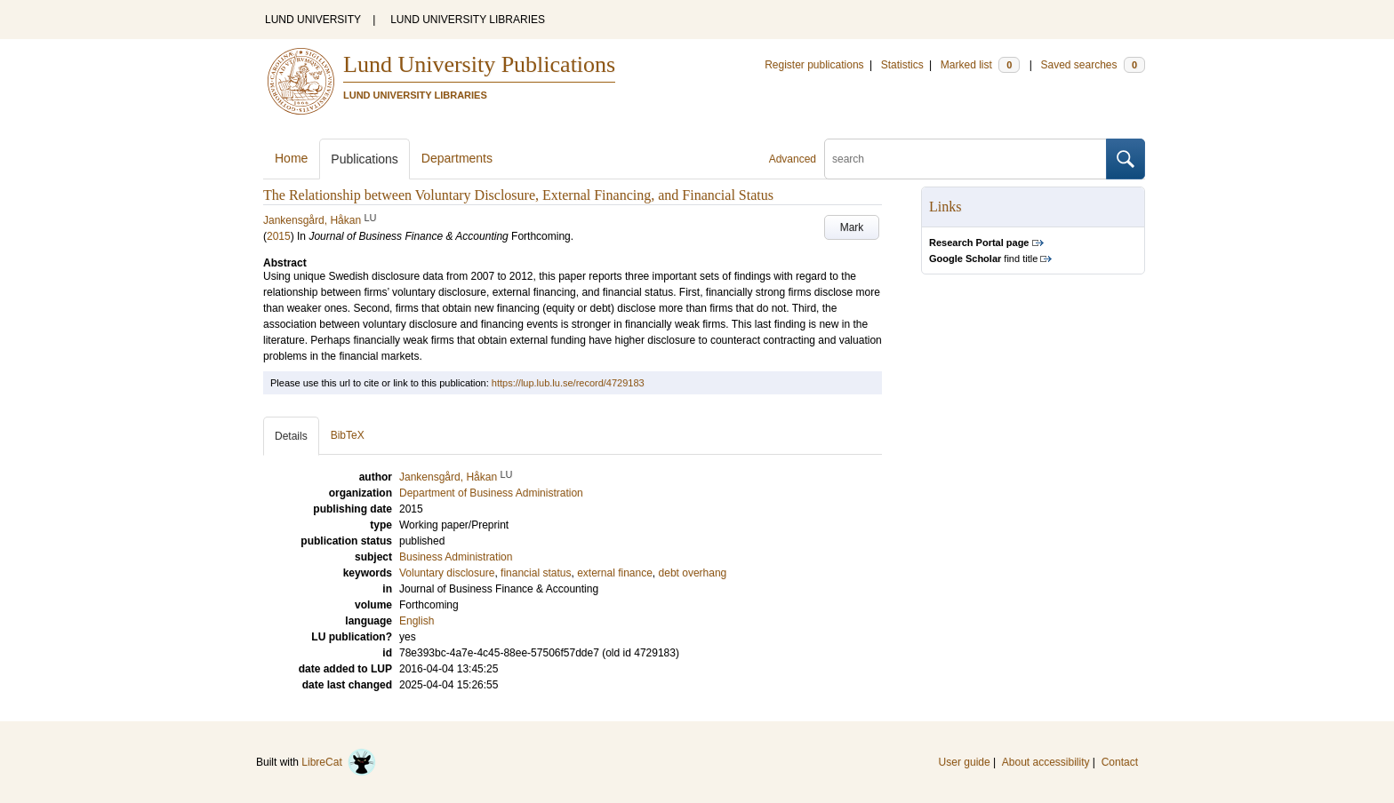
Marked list (980, 65)
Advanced (792, 159)
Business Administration (455, 557)
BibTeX (348, 435)
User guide (964, 762)
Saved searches (1092, 65)
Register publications (814, 65)
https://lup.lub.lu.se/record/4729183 (568, 383)
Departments (457, 158)
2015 (279, 236)
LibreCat (338, 762)
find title (983, 258)
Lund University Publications (479, 64)
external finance (615, 573)
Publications (364, 159)
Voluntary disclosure (446, 573)
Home (291, 158)
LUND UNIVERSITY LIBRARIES (467, 19)
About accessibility (1046, 762)
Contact (1120, 762)
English (416, 621)
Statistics (902, 65)
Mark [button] (852, 227)
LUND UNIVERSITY (313, 19)
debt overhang (693, 573)
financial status (536, 573)
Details (291, 436)
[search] (965, 159)
